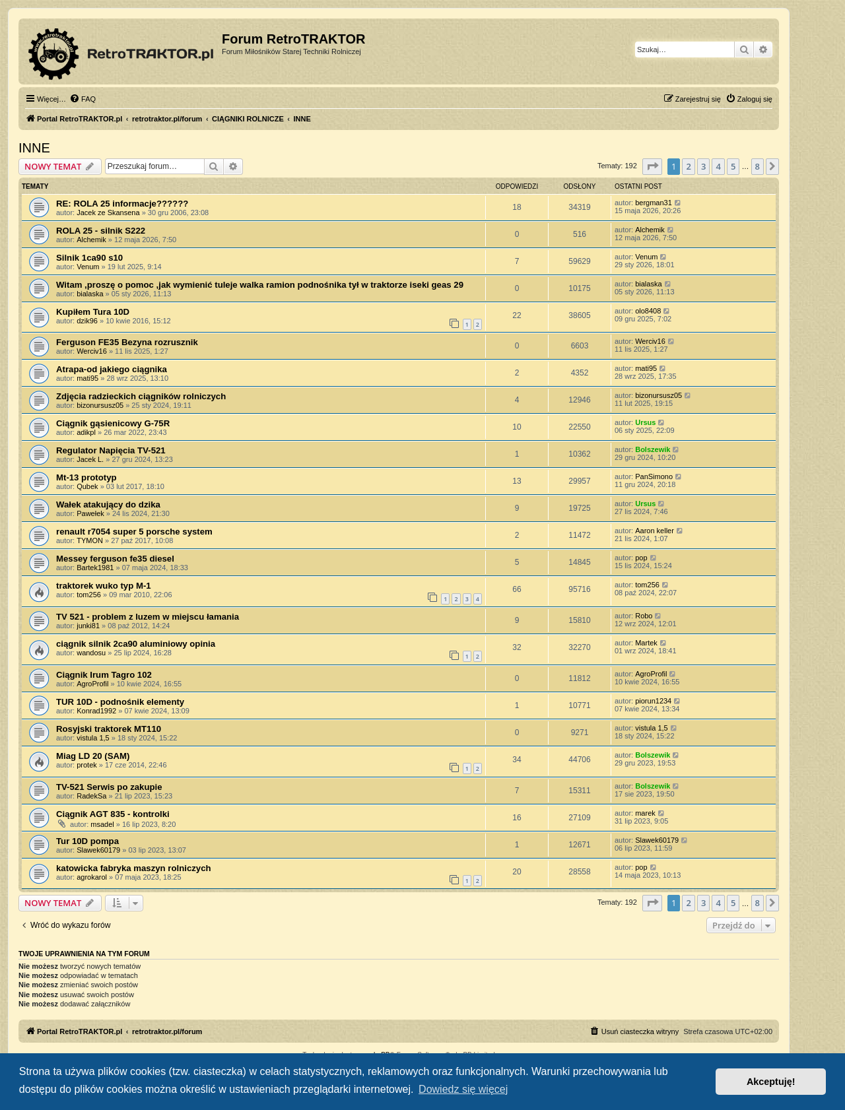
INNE (34, 148)
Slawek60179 (98, 850)
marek (645, 813)
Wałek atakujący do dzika (108, 504)
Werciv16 (92, 351)
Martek (646, 643)
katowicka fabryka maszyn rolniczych (133, 868)
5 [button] (733, 166)
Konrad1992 (96, 711)
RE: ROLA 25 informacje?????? (122, 204)
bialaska (90, 294)
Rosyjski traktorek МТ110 (108, 729)
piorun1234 (653, 701)
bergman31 (653, 203)
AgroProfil (92, 684)
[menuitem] (82, 99)
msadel (102, 824)
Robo (643, 616)
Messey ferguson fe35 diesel (115, 559)
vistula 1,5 (93, 738)
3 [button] (703, 166)
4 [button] (718, 166)
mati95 (87, 378)
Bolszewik (652, 449)
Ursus (645, 422)
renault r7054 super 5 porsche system (134, 532)
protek (87, 765)
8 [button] (757, 166)
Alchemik (91, 240)
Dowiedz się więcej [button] (463, 1089)
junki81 (88, 626)
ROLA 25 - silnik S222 (100, 231)
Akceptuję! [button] (771, 1081)
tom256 (89, 595)
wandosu (91, 653)
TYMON (90, 540)
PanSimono (654, 476)
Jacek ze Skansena (108, 212)
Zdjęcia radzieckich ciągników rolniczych (141, 396)
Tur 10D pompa (87, 841)
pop (641, 558)
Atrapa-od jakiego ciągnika (111, 369)
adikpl (86, 432)
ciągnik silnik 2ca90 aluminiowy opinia (135, 644)
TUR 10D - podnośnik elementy (120, 702)
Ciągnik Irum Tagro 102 (104, 675)
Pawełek (90, 513)
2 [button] (688, 166)
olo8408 (648, 311)
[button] (652, 166)
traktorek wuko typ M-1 (103, 586)
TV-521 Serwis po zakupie (109, 787)
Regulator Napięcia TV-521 (111, 450)
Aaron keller (654, 531)
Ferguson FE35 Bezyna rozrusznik (127, 342)
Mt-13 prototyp (86, 477)
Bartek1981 (95, 567)
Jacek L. (90, 459)
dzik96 (87, 321)
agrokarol (92, 877)
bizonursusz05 (100, 405)
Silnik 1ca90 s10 (89, 258)
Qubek (87, 486)
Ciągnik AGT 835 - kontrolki (113, 814)
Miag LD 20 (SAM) (92, 756)
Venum (88, 267)
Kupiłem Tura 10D (92, 312)
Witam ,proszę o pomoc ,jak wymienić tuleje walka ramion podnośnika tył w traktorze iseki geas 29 (259, 285)
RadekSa (91, 796)
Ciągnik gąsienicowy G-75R (113, 423)
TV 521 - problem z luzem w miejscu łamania (147, 617)
